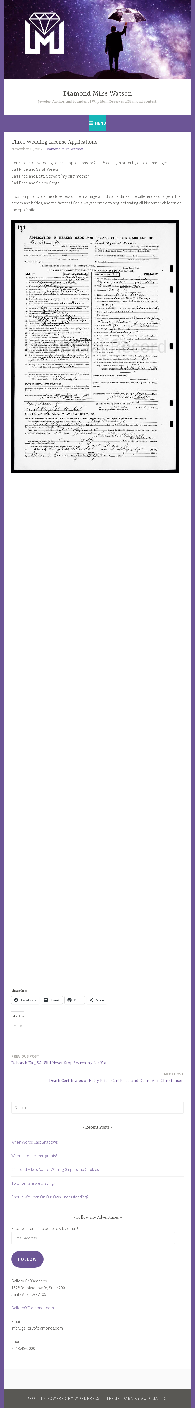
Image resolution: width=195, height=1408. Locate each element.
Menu (100, 123)
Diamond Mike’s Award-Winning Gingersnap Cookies (55, 1169)
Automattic (154, 1398)
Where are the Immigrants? (34, 1155)
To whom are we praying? (33, 1183)
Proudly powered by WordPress (63, 1398)
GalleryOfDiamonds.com (32, 1307)
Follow (27, 1259)
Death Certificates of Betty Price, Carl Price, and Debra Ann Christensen (116, 1077)
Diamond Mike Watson (97, 94)
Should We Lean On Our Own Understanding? (49, 1196)
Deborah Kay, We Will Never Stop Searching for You (59, 1059)
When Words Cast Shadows (34, 1142)
